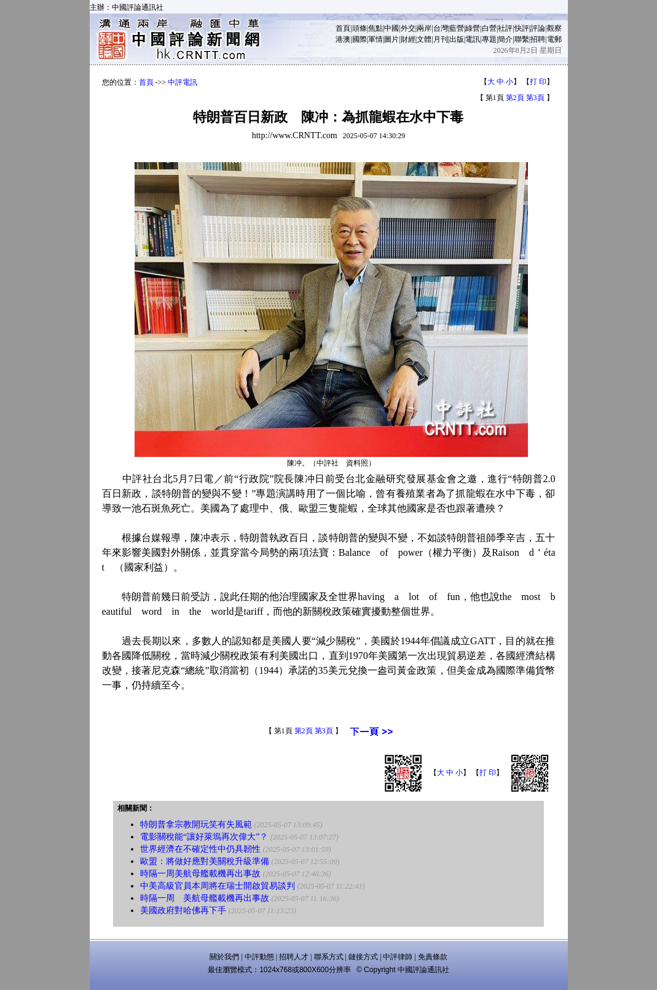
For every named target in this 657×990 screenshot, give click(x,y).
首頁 (343, 28)
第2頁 (515, 97)
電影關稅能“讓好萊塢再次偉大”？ (204, 836)
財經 (408, 39)
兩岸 (424, 28)
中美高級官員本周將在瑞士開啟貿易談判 (217, 886)
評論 (537, 28)
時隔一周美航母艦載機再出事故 (200, 873)
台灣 (440, 28)
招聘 (537, 39)
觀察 (554, 28)
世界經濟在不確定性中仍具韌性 (200, 849)
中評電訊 (182, 82)
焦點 (375, 28)
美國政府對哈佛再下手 (183, 910)
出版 (456, 39)
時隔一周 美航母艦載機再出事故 (204, 898)
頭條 (359, 28)
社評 (505, 28)
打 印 (538, 81)
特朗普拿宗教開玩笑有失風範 (196, 824)
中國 (391, 28)
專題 (489, 39)
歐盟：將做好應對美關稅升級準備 (204, 861)
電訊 (472, 39)
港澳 (343, 39)
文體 (424, 39)
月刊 (440, 39)
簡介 (505, 39)
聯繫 (521, 39)
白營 (489, 28)
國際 (359, 39)
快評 (521, 28)
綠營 (472, 28)
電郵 (554, 39)
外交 (408, 28)
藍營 (456, 28)
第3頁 (535, 97)
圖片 (391, 39)
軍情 (375, 39)
